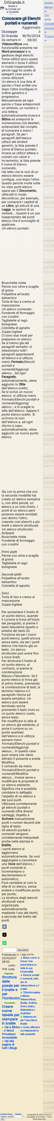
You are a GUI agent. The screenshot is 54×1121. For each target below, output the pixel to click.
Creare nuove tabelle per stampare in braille (11, 1013)
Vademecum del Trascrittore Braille (28, 1020)
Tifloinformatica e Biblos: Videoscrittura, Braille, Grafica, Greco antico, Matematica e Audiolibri (30, 1003)
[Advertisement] (28, 255)
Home (48, 3)
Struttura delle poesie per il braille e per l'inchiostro (11, 986)
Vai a (11, 1032)
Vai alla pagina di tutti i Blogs (9, 1044)
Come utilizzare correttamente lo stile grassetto (30, 1031)
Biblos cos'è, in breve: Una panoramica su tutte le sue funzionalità (29, 964)
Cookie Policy (6, 1114)
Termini (18, 1114)
